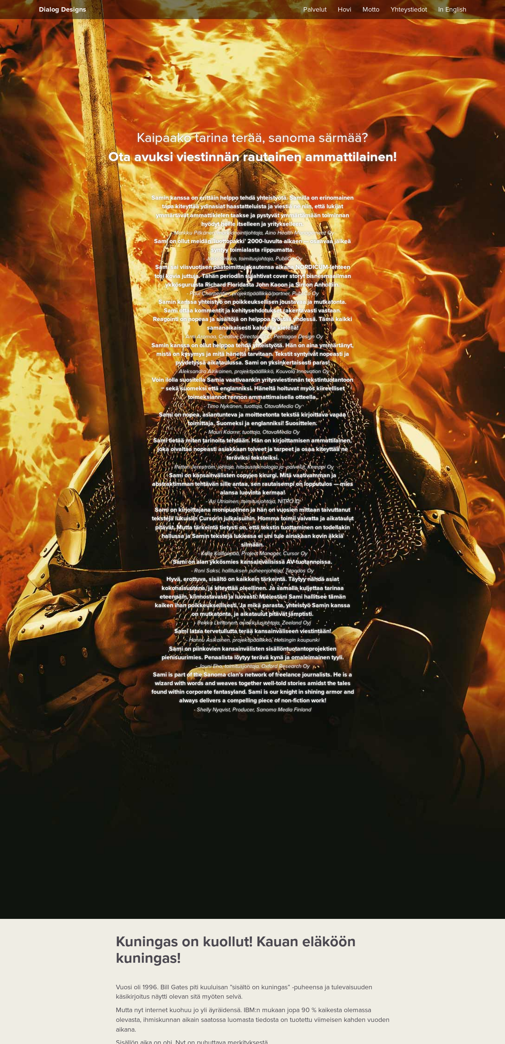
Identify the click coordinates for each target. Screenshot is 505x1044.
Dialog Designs (62, 9)
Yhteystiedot (409, 9)
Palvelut (315, 9)
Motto (371, 9)
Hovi (344, 9)
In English (452, 9)
